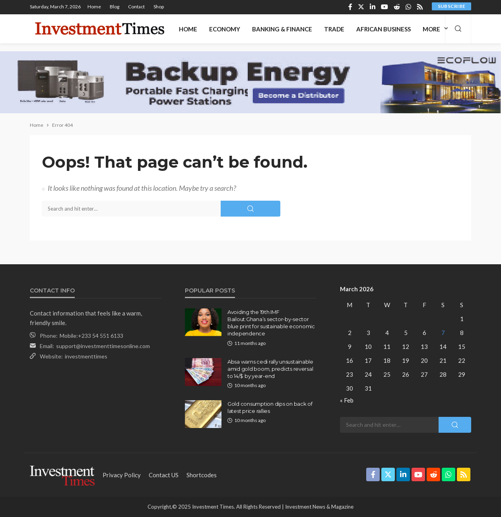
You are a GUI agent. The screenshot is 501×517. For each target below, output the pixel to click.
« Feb (346, 400)
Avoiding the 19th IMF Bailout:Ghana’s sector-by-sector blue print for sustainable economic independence (271, 323)
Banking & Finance (282, 29)
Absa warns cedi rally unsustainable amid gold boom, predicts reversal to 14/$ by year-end (270, 368)
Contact (136, 7)
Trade (334, 29)
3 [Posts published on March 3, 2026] (368, 332)
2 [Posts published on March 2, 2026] (349, 332)
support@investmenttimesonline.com (103, 346)
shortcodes (201, 474)
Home (94, 7)
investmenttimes (86, 356)
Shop (158, 7)
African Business (383, 29)
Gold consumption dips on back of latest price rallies (270, 407)
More (431, 29)
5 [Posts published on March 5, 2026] (406, 332)
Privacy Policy (122, 474)
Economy (224, 29)
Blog (114, 7)
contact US (164, 474)
